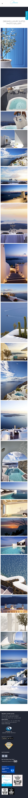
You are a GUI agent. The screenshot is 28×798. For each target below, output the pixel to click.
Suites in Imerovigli (6, 723)
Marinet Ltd (9, 736)
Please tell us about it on (7, 761)
